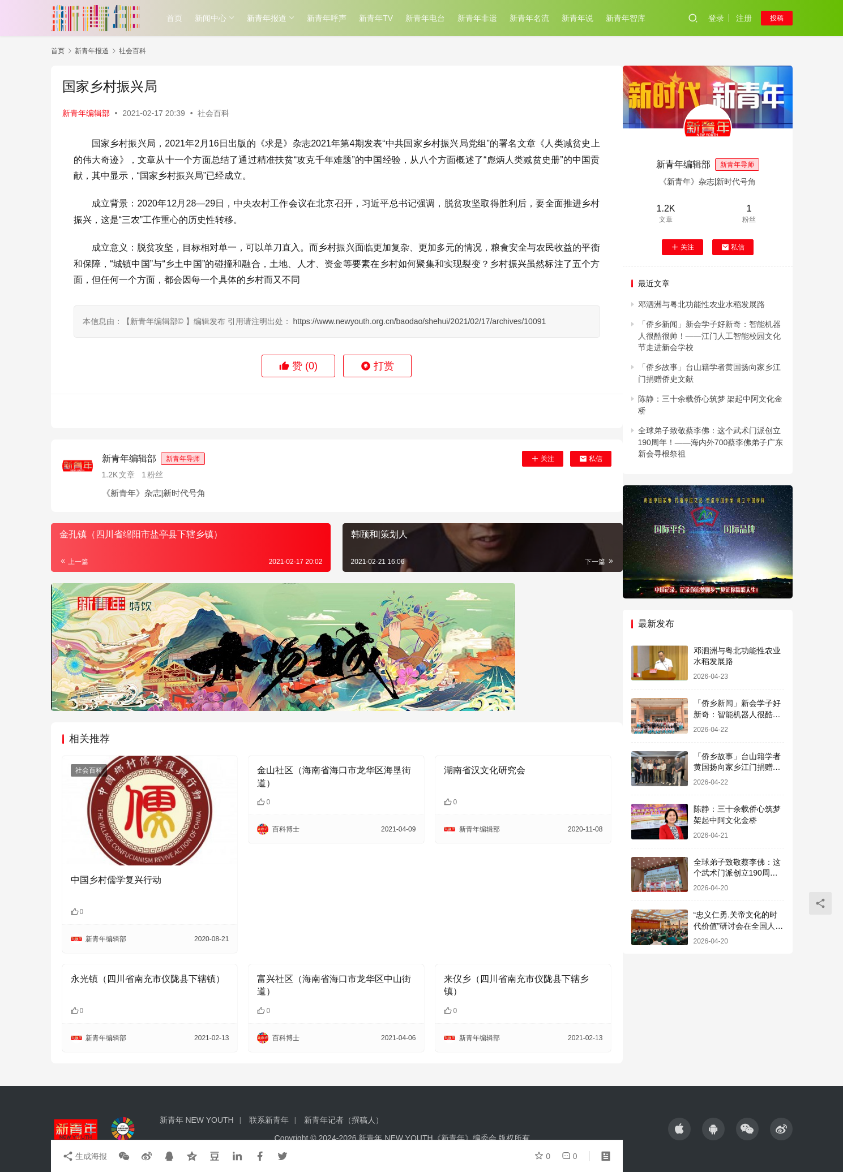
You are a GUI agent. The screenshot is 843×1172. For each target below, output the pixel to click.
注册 (744, 18)
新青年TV (376, 18)
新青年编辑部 (86, 113)
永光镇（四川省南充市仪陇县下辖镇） (148, 979)
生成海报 (85, 1156)
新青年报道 (266, 18)
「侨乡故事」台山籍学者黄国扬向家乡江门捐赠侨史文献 (737, 767)
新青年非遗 (477, 18)
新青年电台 (425, 18)
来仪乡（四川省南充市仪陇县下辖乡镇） (516, 985)
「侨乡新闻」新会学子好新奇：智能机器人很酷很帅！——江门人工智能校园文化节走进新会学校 (709, 336)
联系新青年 (269, 1119)
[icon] (679, 1129)
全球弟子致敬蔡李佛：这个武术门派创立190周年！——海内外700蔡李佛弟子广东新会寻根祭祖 (711, 442)
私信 (590, 459)
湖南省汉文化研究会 (484, 770)
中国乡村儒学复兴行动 (116, 880)
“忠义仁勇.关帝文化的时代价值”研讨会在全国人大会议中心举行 (739, 925)
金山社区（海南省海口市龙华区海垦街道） (334, 776)
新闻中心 (210, 18)
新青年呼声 (326, 18)
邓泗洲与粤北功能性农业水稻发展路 (701, 304)
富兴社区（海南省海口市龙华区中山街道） (334, 985)
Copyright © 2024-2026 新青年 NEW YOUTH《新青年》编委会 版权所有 (402, 1138)
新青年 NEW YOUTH (197, 1119)
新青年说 (577, 18)
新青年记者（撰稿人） (343, 1119)
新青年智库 (625, 18)
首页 (174, 18)
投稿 (777, 18)
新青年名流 (529, 18)
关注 (542, 459)
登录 (716, 18)
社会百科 (213, 113)
